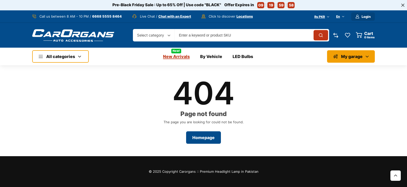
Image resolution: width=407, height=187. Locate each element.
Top (395, 175)
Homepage (203, 137)
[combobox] (153, 35)
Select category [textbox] (150, 35)
